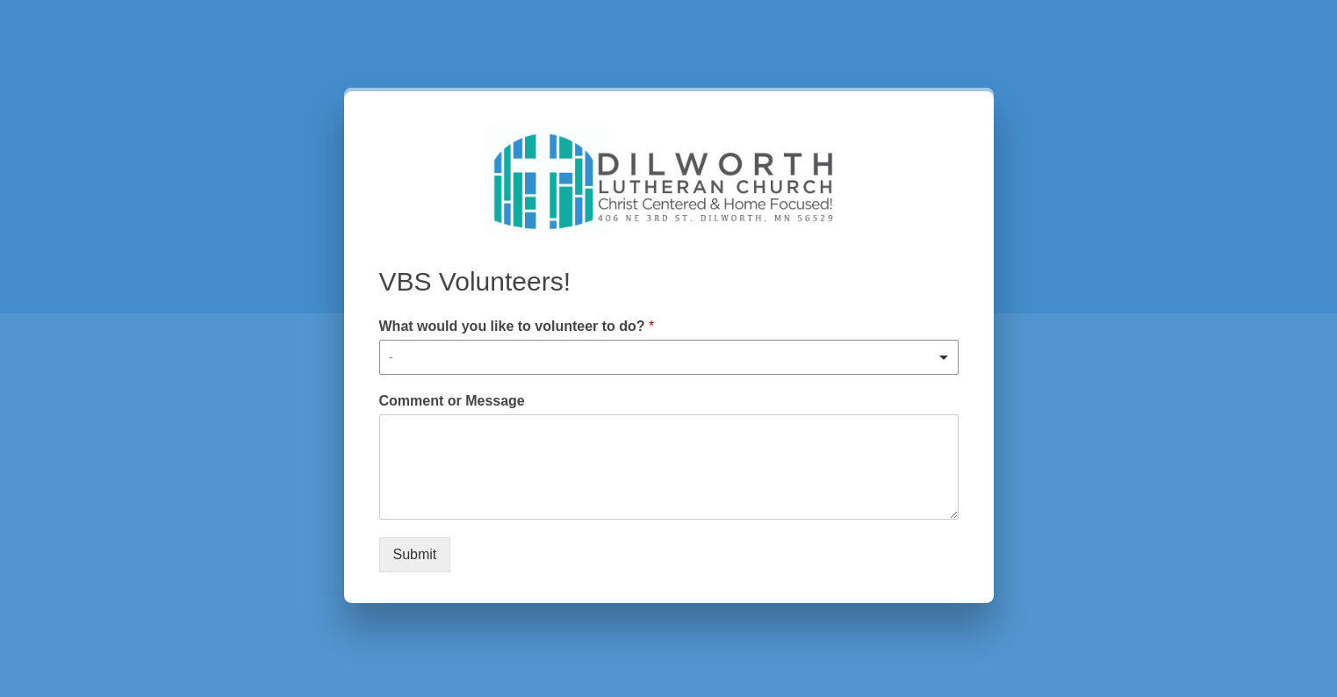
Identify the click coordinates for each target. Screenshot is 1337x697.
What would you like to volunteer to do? (517, 326)
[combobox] (669, 357)
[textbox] (661, 357)
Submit (415, 554)
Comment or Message (452, 400)
